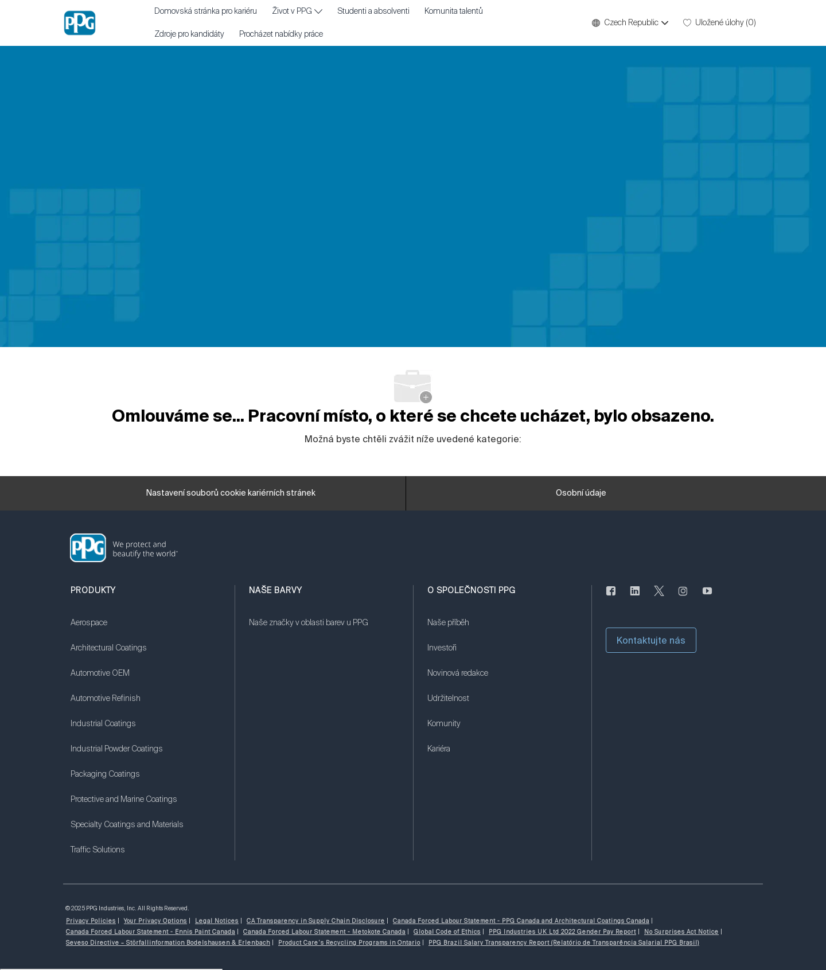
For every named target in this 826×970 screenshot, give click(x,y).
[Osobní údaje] (581, 493)
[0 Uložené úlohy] (719, 23)
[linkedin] (635, 597)
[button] (629, 23)
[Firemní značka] (79, 23)
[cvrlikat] (659, 597)
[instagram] (683, 597)
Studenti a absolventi (373, 11)
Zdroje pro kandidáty (189, 34)
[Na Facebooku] (611, 597)
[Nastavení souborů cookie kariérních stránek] (231, 493)
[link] (145, 629)
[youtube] (707, 597)
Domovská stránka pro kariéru (205, 11)
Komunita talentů (453, 11)
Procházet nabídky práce (281, 34)
